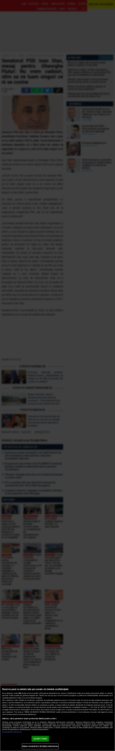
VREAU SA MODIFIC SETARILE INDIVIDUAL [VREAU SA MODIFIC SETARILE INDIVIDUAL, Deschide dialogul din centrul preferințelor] (40, 746)
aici (88, 707)
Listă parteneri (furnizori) (11, 732)
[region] (57, 718)
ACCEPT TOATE (40, 739)
